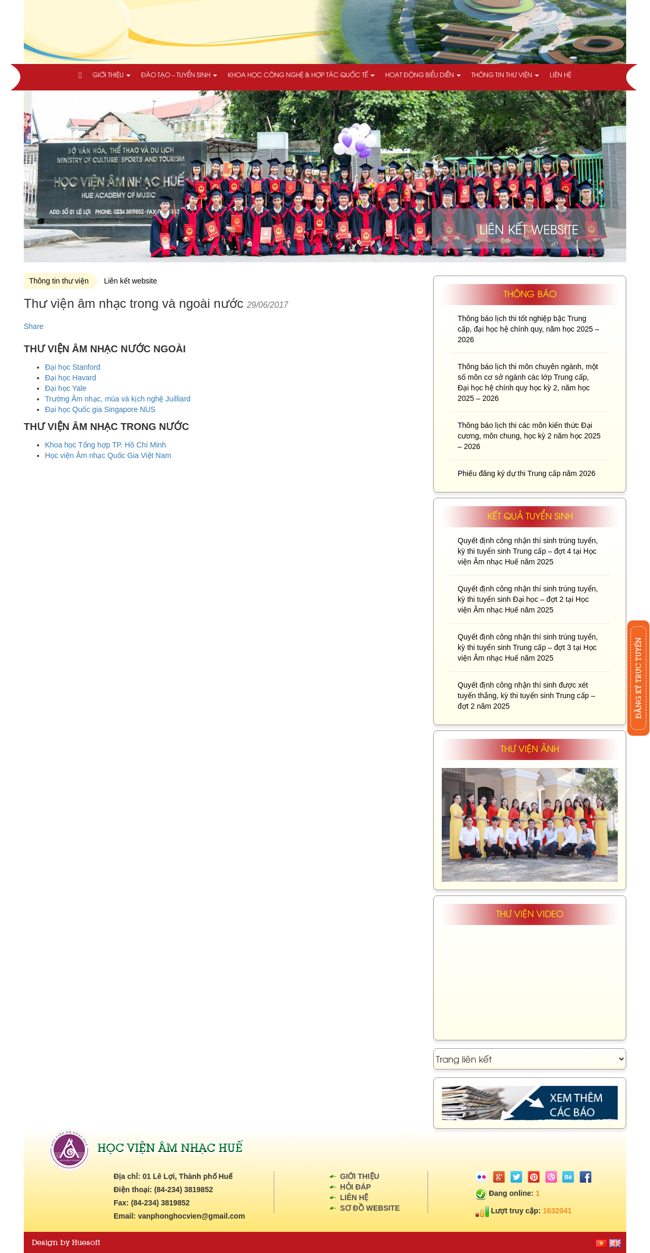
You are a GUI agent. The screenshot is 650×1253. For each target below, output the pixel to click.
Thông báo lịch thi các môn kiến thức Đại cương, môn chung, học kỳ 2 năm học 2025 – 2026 (529, 436)
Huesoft (86, 1242)
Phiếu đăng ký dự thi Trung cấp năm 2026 (527, 473)
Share (33, 326)
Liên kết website (130, 281)
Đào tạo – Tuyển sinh (179, 74)
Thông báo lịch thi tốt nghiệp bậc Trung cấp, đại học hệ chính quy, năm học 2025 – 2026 (528, 329)
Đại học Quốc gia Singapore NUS (100, 409)
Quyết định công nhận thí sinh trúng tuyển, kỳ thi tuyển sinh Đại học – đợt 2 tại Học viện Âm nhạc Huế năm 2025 (528, 599)
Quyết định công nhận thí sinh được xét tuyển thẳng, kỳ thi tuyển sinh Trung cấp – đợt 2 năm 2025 (526, 695)
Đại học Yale (66, 388)
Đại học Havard (70, 377)
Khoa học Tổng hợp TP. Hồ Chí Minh (105, 445)
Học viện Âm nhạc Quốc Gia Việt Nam (108, 455)
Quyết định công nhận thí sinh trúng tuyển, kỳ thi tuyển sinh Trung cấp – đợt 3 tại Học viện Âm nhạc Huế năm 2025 (528, 647)
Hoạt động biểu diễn (423, 74)
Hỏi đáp (355, 1187)
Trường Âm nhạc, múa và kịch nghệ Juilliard (118, 399)
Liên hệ (560, 74)
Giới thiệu (111, 74)
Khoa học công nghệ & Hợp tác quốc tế (301, 74)
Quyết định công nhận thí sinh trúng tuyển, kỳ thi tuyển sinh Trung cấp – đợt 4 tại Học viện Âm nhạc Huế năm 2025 (528, 551)
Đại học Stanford (72, 367)
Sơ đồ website (370, 1208)
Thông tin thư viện (505, 74)
